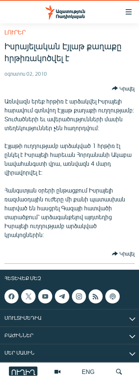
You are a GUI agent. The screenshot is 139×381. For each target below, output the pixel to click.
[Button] (123, 88)
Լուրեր (15, 32)
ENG (88, 371)
